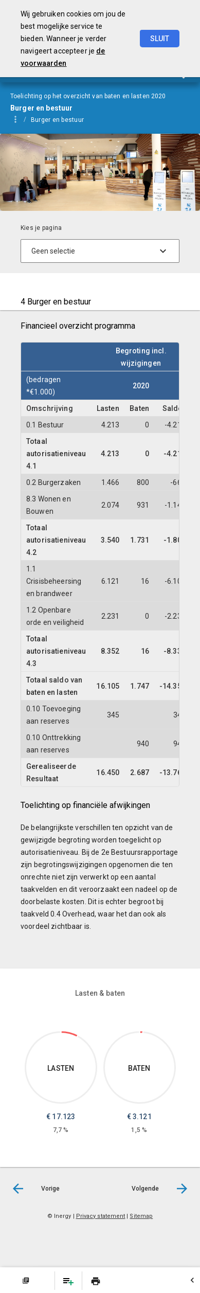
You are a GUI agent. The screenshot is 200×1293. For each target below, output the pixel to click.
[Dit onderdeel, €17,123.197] (69, 1034)
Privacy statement (100, 1216)
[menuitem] (62, 119)
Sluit (159, 38)
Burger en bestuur (57, 119)
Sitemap (141, 1216)
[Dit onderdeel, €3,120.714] (141, 1032)
